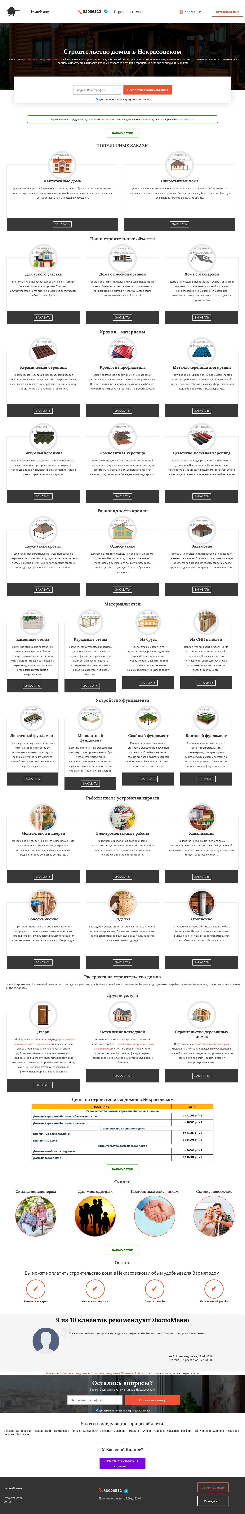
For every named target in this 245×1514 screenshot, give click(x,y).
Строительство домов (73, 1373)
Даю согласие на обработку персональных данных (123, 99)
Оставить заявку (227, 12)
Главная (51, 1373)
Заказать (62, 224)
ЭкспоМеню (13, 1488)
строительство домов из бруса (43, 59)
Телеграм (187, 119)
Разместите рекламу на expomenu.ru (122, 1463)
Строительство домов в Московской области (119, 1373)
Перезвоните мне (128, 11)
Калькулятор (190, 11)
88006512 (92, 11)
